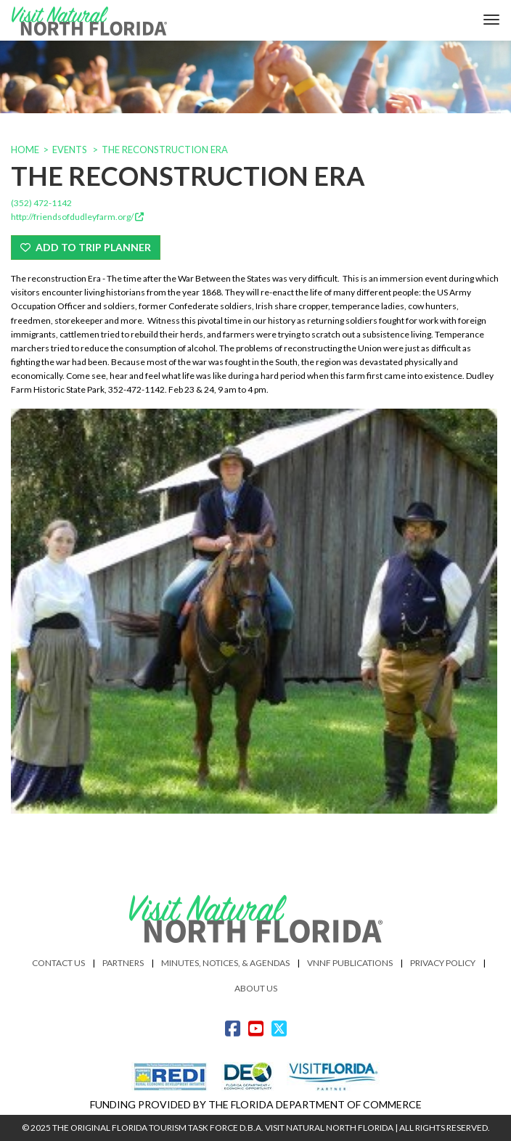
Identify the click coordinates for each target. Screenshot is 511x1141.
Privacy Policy (442, 962)
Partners (123, 962)
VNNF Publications (350, 962)
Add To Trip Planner (85, 247)
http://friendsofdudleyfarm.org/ (77, 216)
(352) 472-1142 (41, 202)
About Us (255, 988)
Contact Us (58, 962)
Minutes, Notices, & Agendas (225, 962)
